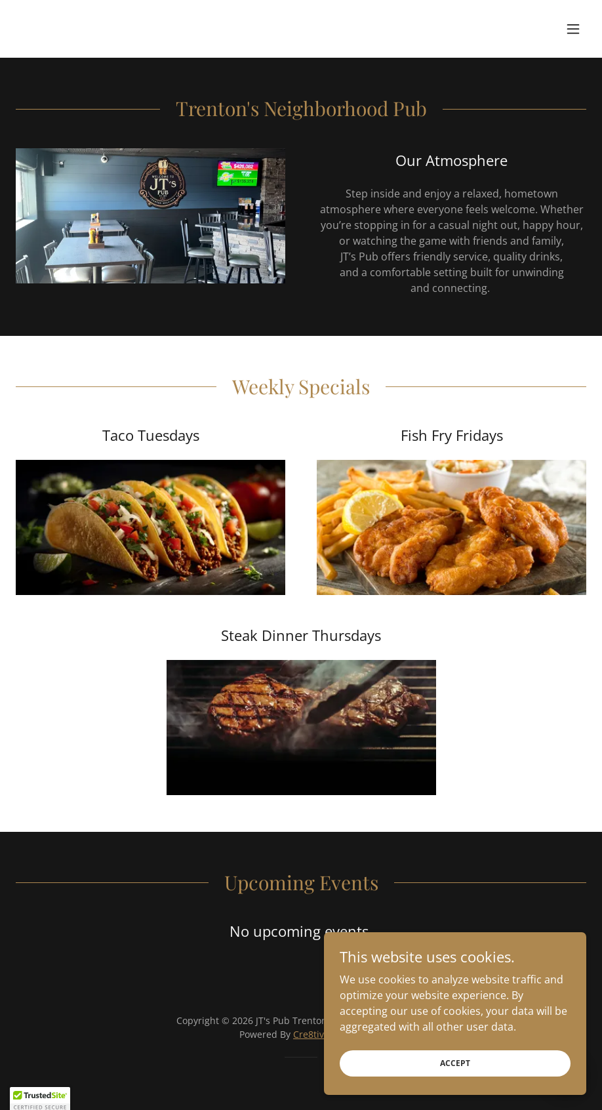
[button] (573, 29)
